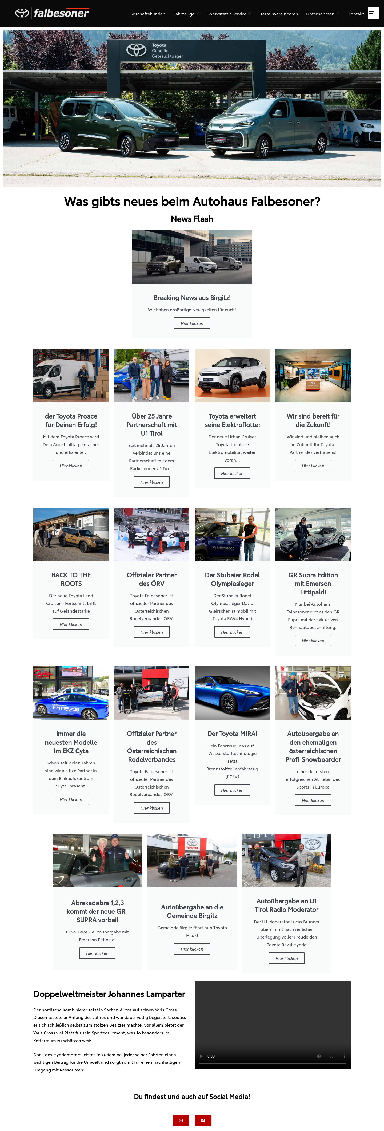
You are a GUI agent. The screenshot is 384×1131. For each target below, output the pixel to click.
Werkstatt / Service (230, 13)
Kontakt (356, 13)
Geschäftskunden (147, 13)
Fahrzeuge (186, 13)
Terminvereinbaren (279, 13)
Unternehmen (323, 13)
